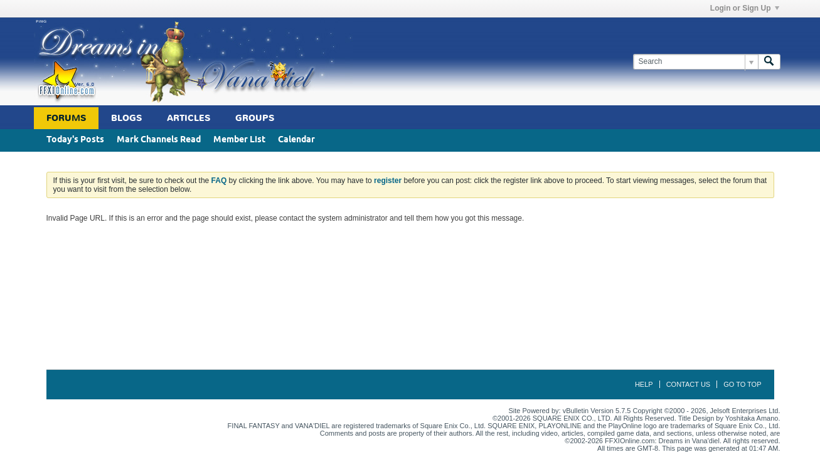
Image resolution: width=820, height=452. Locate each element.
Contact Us (688, 384)
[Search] (695, 62)
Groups (254, 118)
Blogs (126, 118)
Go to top (742, 384)
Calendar (296, 140)
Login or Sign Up (744, 8)
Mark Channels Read (159, 140)
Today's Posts (75, 140)
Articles (188, 118)
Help (644, 384)
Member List (239, 140)
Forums (66, 118)
